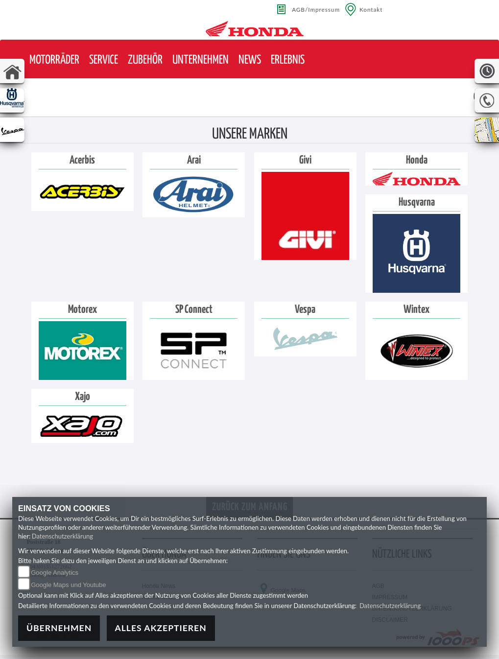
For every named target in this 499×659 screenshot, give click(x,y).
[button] (54, 60)
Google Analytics (54, 572)
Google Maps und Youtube (68, 584)
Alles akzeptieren (161, 628)
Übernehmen (59, 628)
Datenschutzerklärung (62, 536)
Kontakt (371, 9)
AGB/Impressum (316, 9)
